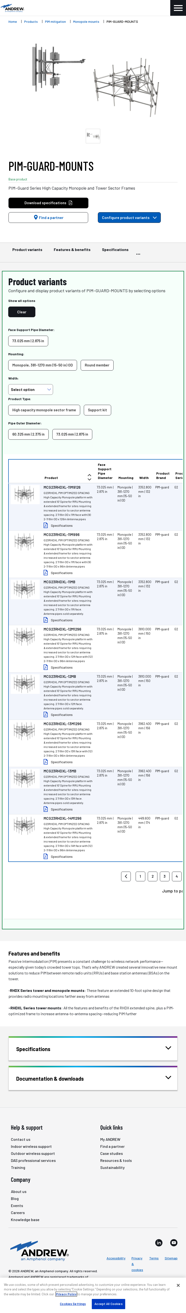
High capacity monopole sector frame (44, 410)
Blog (15, 1198)
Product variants (27, 251)
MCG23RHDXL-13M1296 (62, 723)
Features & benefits (72, 251)
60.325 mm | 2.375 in (28, 434)
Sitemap (171, 1258)
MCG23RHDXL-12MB (60, 676)
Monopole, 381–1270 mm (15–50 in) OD (42, 365)
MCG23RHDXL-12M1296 (62, 629)
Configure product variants (129, 217)
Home (12, 21)
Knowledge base (25, 1219)
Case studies (111, 1153)
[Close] (178, 1285)
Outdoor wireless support (33, 1153)
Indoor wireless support (31, 1146)
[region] (93, 1295)
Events (17, 1205)
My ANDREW (110, 1139)
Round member (97, 365)
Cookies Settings (73, 1304)
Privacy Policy (66, 1294)
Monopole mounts (86, 21)
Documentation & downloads (56, 1078)
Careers (18, 1212)
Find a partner (48, 217)
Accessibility (116, 1258)
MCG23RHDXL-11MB (59, 582)
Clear (21, 311)
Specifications (115, 251)
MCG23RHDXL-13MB (60, 771)
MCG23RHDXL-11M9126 (62, 487)
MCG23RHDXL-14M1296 (62, 818)
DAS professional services (33, 1160)
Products (31, 21)
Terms (154, 1258)
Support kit (97, 410)
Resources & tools (116, 1160)
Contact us (20, 1139)
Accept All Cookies (108, 1304)
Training (18, 1167)
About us (18, 1191)
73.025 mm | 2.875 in (28, 341)
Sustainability (112, 1167)
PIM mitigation (55, 21)
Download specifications (48, 203)
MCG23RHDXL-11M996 (61, 534)
